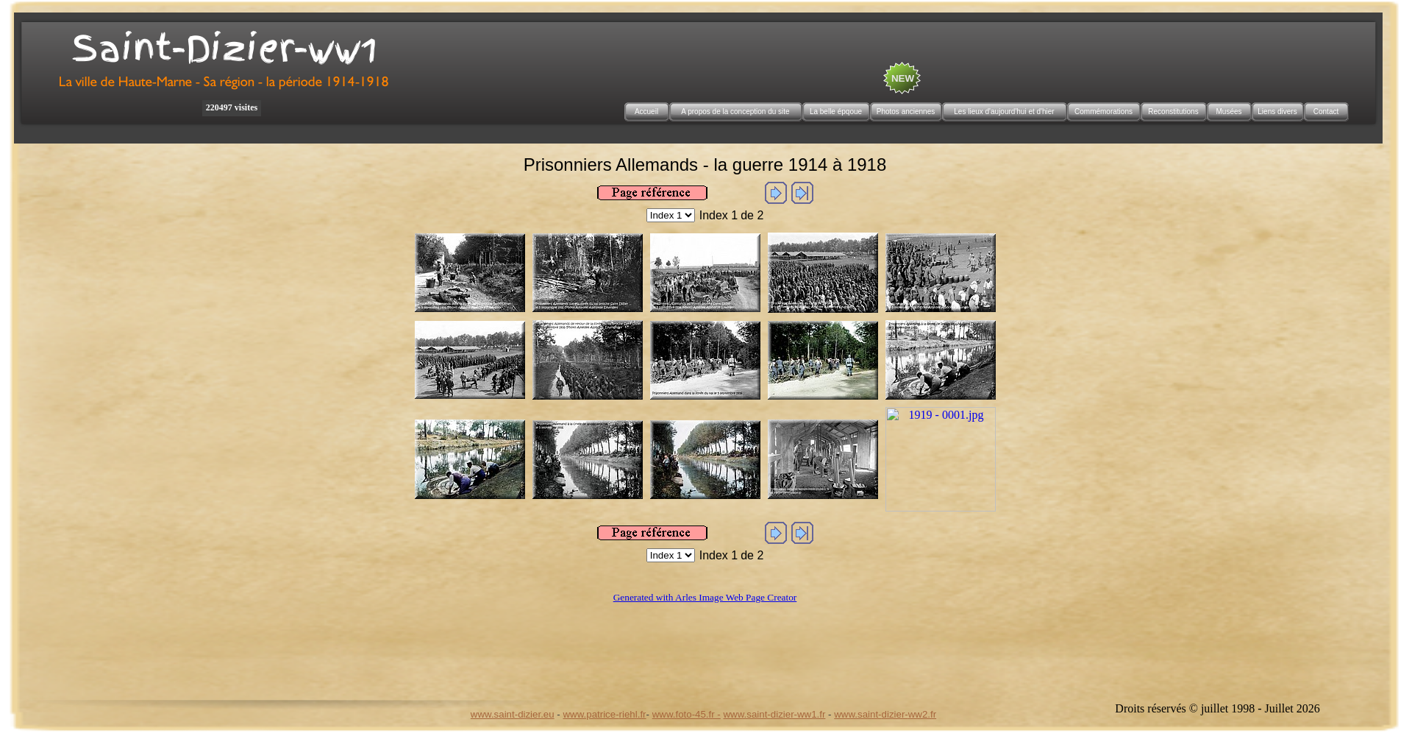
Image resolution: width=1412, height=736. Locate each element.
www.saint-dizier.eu (513, 714)
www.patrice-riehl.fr (604, 714)
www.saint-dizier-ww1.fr (775, 714)
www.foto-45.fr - (686, 714)
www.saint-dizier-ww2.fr (885, 714)
